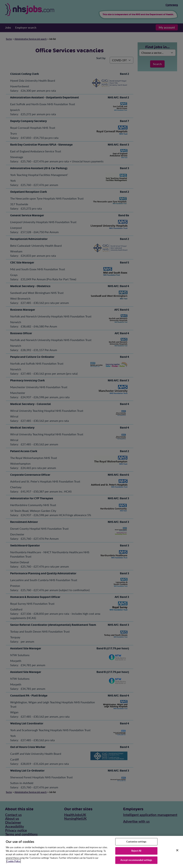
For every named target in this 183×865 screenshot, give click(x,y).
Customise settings (136, 844)
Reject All (136, 853)
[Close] (177, 853)
